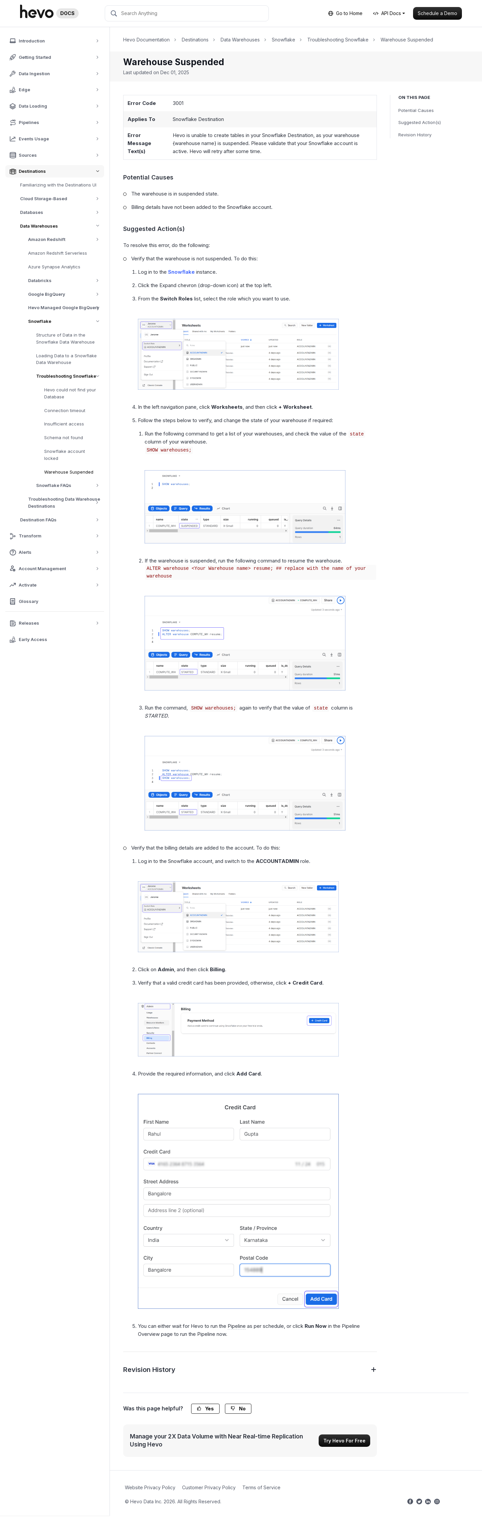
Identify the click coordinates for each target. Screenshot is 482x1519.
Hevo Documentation (146, 39)
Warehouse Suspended (68, 472)
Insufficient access (64, 423)
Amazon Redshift (65, 239)
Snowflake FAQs (69, 485)
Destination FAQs (61, 520)
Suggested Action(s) (419, 122)
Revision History (414, 134)
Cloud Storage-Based (61, 199)
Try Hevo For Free (344, 1440)
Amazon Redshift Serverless (57, 253)
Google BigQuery (65, 294)
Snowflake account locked (64, 455)
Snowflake (66, 321)
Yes (205, 1408)
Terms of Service (261, 1487)
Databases (61, 212)
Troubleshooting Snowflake (70, 376)
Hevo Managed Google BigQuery (65, 307)
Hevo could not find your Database (70, 393)
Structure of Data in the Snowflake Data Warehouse (65, 338)
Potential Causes (416, 110)
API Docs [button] (387, 13)
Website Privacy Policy (150, 1487)
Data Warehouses (62, 226)
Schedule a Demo (437, 13)
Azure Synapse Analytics (54, 266)
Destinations (195, 39)
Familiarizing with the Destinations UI (58, 184)
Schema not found (63, 437)
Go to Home (345, 13)
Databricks (65, 280)
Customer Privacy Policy (209, 1487)
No (238, 1408)
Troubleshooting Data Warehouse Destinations (66, 502)
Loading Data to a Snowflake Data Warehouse (66, 359)
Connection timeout (64, 410)
